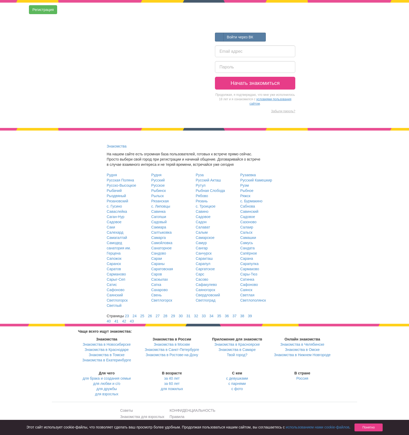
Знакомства (117, 146)
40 (109, 321)
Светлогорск (117, 300)
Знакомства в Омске (302, 350)
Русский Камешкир (256, 180)
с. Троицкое (205, 206)
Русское (158, 185)
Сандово (158, 253)
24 (135, 316)
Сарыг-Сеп (116, 279)
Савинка (158, 211)
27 (158, 316)
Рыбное (247, 191)
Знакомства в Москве (172, 344)
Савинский (249, 211)
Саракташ (204, 258)
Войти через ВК (234, 37)
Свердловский (208, 295)
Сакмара (158, 227)
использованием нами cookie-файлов (317, 427)
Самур (201, 243)
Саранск (114, 264)
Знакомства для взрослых (142, 417)
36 (227, 316)
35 (219, 316)
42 (124, 321)
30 (181, 316)
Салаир (246, 227)
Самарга (158, 238)
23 (127, 316)
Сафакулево (206, 285)
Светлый (114, 305)
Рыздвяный (116, 196)
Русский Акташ (208, 180)
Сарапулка (249, 264)
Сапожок (114, 258)
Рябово (202, 196)
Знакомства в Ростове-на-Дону (172, 355)
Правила (177, 417)
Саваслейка (117, 211)
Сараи (156, 258)
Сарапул (203, 264)
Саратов (114, 269)
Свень (156, 295)
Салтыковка (161, 232)
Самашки (248, 238)
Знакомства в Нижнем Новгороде (302, 355)
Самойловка (161, 243)
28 (165, 316)
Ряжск (245, 196)
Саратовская (162, 269)
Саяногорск (205, 290)
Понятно (368, 427)
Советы (126, 410)
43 (132, 321)
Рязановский (117, 201)
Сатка (156, 285)
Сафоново (249, 285)
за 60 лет (171, 383)
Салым (202, 232)
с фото (237, 389)
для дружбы (107, 389)
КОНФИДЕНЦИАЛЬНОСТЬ (192, 410)
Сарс (200, 274)
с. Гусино (114, 206)
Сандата (247, 248)
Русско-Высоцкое (121, 185)
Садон (201, 222)
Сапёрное (248, 253)
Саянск (246, 290)
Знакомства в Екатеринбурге (106, 360)
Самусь (246, 243)
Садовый (159, 222)
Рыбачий (114, 191)
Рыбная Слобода (210, 191)
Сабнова (247, 206)
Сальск (246, 232)
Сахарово (159, 290)
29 (173, 316)
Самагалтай (117, 238)
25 (142, 316)
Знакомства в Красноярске (237, 344)
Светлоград (205, 300)
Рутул (201, 185)
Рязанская (160, 201)
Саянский (115, 295)
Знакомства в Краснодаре (107, 350)
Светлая (247, 295)
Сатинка (247, 279)
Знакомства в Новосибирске (107, 344)
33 (204, 316)
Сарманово (116, 274)
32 (196, 316)
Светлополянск (253, 300)
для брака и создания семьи (107, 378)
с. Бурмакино (251, 201)
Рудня (112, 175)
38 (242, 316)
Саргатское (205, 269)
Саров (156, 274)
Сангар (202, 248)
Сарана (246, 258)
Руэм (244, 185)
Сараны (158, 264)
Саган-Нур (115, 217)
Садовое (203, 217)
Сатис (112, 285)
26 (150, 316)
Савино (202, 211)
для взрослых (106, 394)
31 (188, 316)
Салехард (115, 232)
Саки (111, 227)
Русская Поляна (120, 180)
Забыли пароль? (283, 111)
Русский (158, 180)
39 (250, 316)
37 (234, 316)
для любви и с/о (106, 383)
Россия (302, 378)
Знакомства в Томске (106, 355)
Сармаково (249, 269)
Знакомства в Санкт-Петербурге (172, 350)
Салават (203, 227)
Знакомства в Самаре (237, 350)
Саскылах (159, 279)
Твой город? (237, 355)
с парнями (237, 383)
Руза (200, 175)
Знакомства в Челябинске (302, 344)
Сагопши (158, 217)
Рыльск (157, 196)
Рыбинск (158, 191)
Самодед (114, 243)
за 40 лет (171, 378)
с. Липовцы (160, 206)
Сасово (202, 279)
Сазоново (248, 222)
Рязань (202, 201)
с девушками (237, 378)
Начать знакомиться (255, 83)
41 (116, 321)
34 (211, 316)
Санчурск (204, 253)
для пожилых (172, 389)
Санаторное (161, 248)
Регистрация (43, 10)
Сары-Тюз (248, 274)
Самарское (205, 238)
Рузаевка (248, 175)
